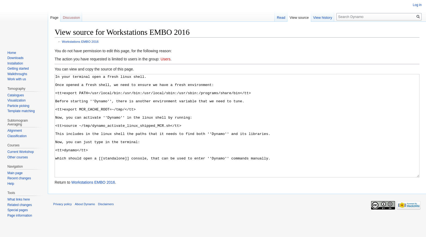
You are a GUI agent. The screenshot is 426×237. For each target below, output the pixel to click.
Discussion (71, 18)
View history (322, 18)
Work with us (16, 79)
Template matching (21, 111)
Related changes (19, 205)
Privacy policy (62, 224)
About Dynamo (85, 224)
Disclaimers (106, 224)
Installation (15, 63)
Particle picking (18, 106)
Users (166, 59)
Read (281, 18)
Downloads (15, 58)
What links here (18, 199)
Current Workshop (20, 152)
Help (10, 184)
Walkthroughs (17, 74)
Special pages (17, 210)
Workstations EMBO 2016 (80, 41)
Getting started (18, 68)
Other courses (17, 157)
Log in (417, 5)
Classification (17, 136)
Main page (15, 173)
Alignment (14, 131)
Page (54, 18)
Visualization (16, 100)
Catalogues (15, 95)
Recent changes (19, 178)
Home (11, 53)
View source (299, 18)
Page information (19, 215)
